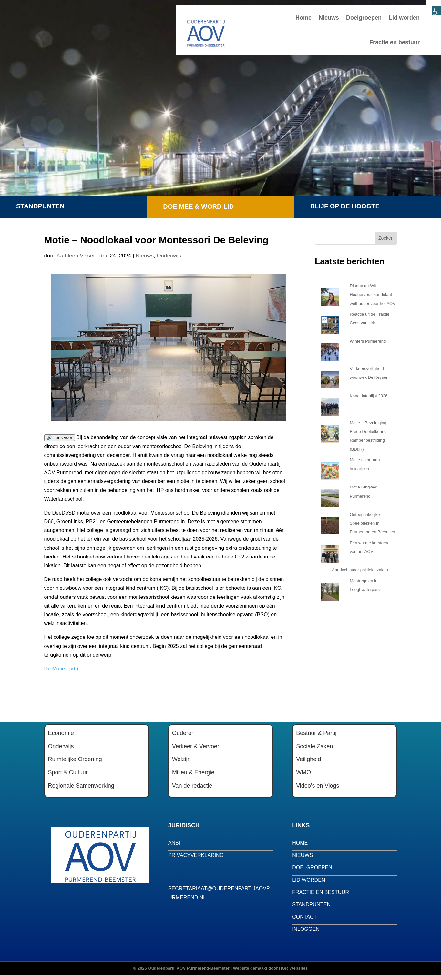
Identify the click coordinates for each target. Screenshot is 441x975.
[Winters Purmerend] (330, 350)
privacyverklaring (196, 855)
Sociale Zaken (314, 746)
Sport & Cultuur (68, 772)
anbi (174, 843)
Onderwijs (169, 256)
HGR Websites (293, 968)
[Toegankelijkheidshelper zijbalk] (433, 7)
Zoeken (386, 238)
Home (303, 18)
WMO (303, 772)
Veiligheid (308, 759)
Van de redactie (192, 785)
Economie (61, 733)
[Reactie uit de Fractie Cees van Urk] (330, 323)
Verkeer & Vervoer (195, 746)
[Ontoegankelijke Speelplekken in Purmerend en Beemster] (330, 523)
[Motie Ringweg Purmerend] (330, 496)
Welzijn (181, 759)
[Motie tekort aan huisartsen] (330, 469)
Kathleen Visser (75, 256)
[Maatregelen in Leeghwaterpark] (330, 590)
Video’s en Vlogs (317, 785)
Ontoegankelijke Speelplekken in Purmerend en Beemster (372, 523)
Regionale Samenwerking (81, 785)
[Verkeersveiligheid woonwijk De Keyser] (330, 377)
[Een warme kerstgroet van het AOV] (330, 552)
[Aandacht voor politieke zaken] (321, 570)
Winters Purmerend (368, 341)
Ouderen (183, 733)
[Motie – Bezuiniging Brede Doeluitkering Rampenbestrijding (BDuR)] (330, 432)
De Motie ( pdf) (61, 668)
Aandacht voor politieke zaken (360, 570)
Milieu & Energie (193, 772)
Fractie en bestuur (394, 42)
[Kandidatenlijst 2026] (330, 404)
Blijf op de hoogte (345, 206)
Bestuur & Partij (316, 733)
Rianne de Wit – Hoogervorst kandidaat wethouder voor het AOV (372, 294)
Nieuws (329, 18)
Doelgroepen (364, 18)
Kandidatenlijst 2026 (368, 395)
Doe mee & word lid (198, 206)
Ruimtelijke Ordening (75, 759)
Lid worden (404, 18)
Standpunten (40, 206)
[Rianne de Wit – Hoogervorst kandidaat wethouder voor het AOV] (330, 294)
